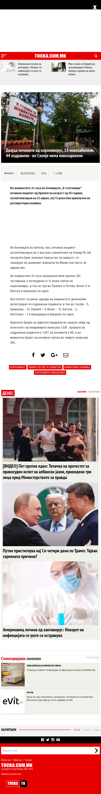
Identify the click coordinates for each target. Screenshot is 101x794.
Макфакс (9, 173)
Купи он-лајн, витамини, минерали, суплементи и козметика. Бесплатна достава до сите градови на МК (60, 698)
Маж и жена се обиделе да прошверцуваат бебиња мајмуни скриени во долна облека (82, 69)
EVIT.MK (30, 692)
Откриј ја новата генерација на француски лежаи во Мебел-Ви (61, 669)
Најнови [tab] (81, 391)
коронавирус (17, 367)
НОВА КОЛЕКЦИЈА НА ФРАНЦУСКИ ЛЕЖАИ (44, 665)
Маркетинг (17, 759)
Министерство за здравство (45, 367)
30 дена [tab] (96, 729)
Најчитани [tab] (94, 391)
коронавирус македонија (50, 372)
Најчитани (8, 729)
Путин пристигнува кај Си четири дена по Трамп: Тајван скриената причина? (50, 553)
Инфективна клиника (77, 367)
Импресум (5, 759)
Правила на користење (11, 773)
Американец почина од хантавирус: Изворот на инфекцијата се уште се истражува (30, 69)
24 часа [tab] (77, 729)
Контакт (28, 759)
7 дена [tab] (86, 729)
